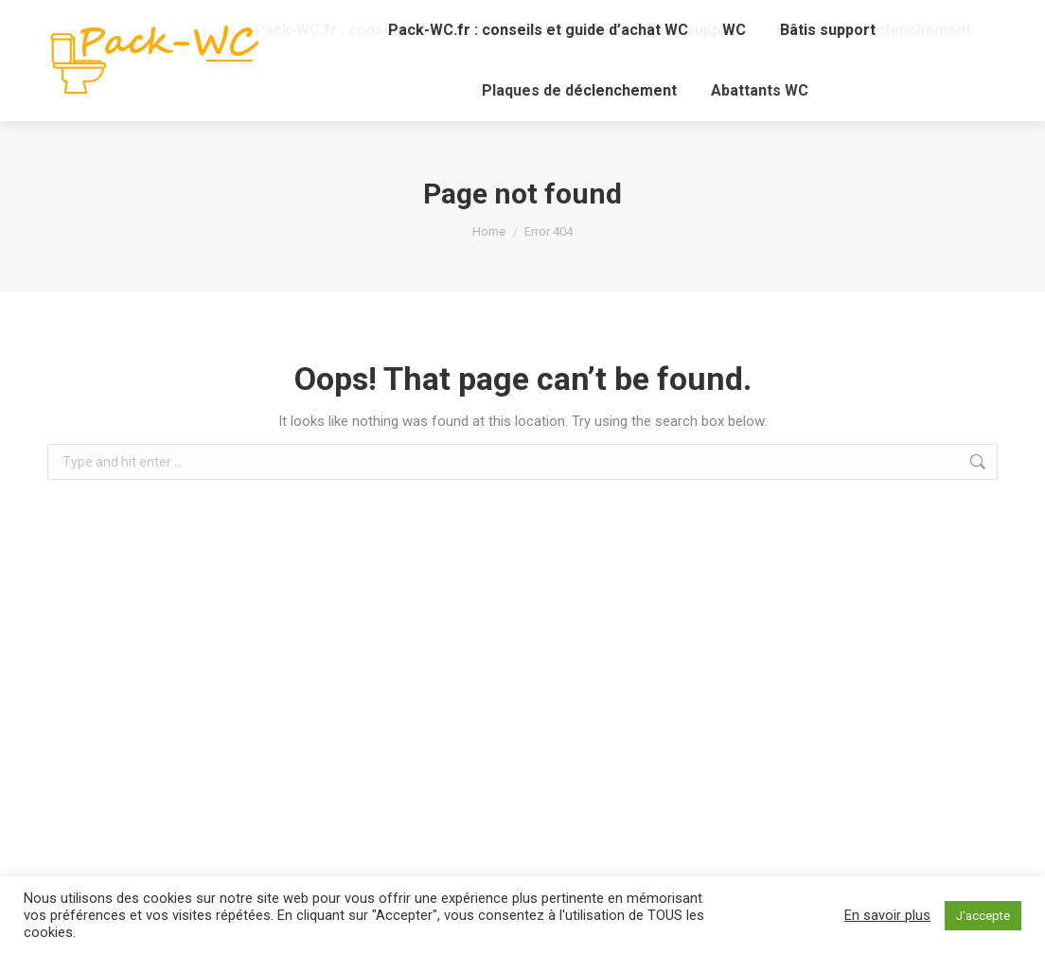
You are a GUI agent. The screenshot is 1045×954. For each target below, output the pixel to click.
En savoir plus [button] (887, 915)
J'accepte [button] (983, 916)
